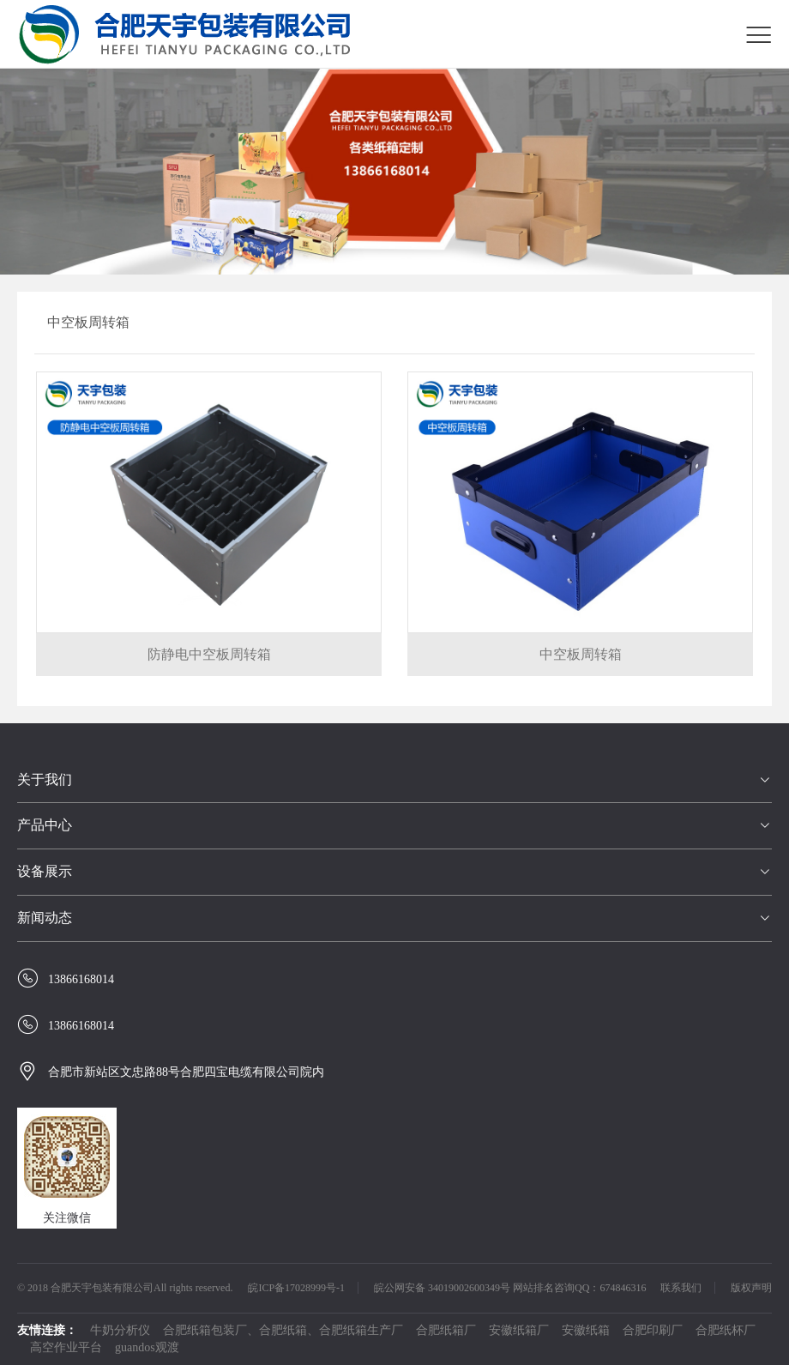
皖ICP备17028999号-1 (296, 1288)
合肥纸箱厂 (446, 1330)
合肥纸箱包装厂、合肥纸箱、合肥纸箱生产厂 (283, 1330)
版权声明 (751, 1288)
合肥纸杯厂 (726, 1330)
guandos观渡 (147, 1347)
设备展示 (44, 871)
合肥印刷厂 (653, 1330)
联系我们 (681, 1288)
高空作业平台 (66, 1347)
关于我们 (44, 779)
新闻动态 (44, 917)
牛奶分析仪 (120, 1330)
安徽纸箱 (586, 1330)
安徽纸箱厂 (519, 1330)
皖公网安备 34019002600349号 (442, 1288)
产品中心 (44, 825)
